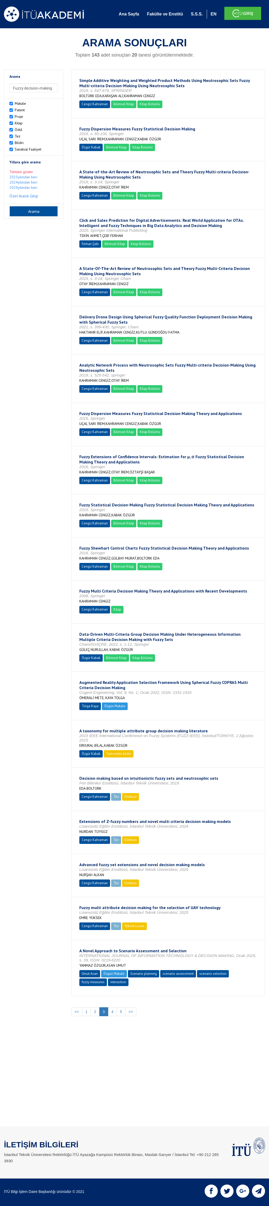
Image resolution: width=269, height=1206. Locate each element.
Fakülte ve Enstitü (165, 14)
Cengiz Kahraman (95, 104)
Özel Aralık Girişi (23, 195)
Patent (20, 110)
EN (213, 14)
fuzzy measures (93, 982)
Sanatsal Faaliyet (28, 149)
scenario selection (212, 973)
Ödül (18, 129)
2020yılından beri (23, 187)
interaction (118, 982)
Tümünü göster (21, 171)
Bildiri (19, 142)
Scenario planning (143, 973)
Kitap (19, 123)
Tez (17, 136)
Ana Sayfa (129, 14)
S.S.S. (197, 14)
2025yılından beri (23, 177)
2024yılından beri (23, 182)
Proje (19, 116)
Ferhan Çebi (90, 244)
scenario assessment (178, 973)
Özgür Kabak (91, 147)
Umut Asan (90, 973)
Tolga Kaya (90, 706)
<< (77, 1012)
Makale (20, 103)
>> (130, 1012)
